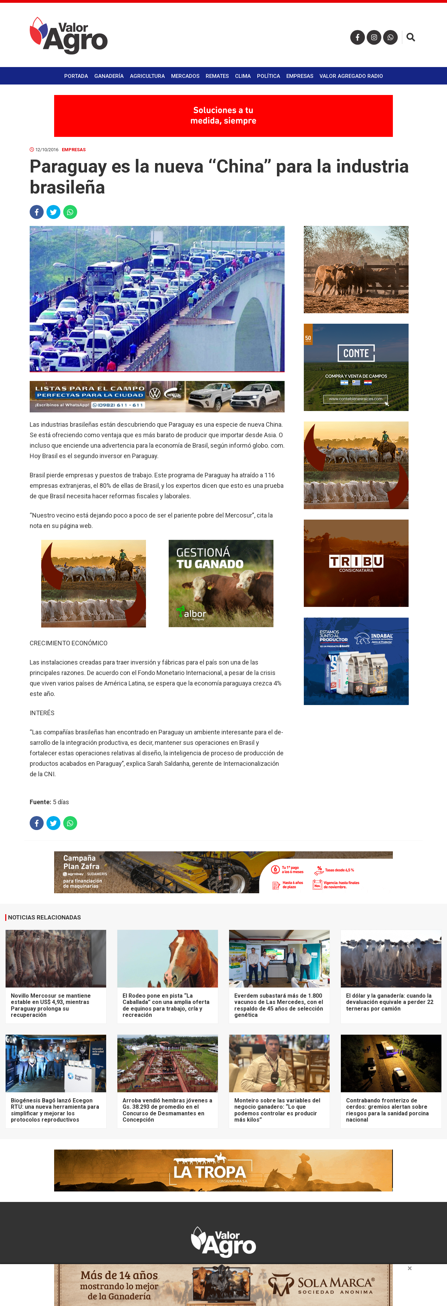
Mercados (185, 76)
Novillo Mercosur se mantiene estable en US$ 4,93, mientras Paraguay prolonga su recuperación (51, 1005)
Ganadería (109, 76)
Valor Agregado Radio (351, 76)
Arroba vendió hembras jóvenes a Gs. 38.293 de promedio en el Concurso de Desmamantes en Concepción (167, 1110)
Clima (243, 76)
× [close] (410, 1268)
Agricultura (147, 76)
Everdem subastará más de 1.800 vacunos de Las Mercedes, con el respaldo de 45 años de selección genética (278, 1005)
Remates (217, 76)
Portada (76, 76)
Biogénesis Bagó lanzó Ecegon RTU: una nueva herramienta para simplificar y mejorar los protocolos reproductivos (55, 1110)
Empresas (299, 76)
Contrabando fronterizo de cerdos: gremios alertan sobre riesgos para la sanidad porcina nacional (387, 1110)
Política (268, 76)
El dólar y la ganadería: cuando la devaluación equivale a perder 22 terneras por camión (389, 1002)
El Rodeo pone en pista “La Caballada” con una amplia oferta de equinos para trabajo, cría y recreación (166, 1005)
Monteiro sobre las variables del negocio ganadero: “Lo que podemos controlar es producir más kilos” (277, 1110)
